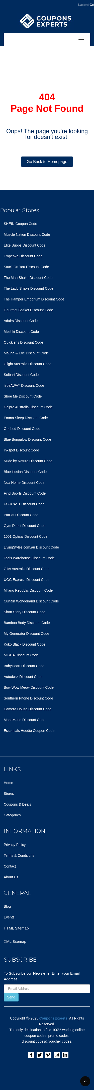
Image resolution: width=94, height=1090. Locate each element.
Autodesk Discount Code (23, 677)
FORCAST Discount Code (24, 504)
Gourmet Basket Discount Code (28, 310)
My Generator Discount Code (26, 634)
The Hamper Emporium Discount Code (34, 299)
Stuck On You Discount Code (26, 267)
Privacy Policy (15, 845)
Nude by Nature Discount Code (28, 461)
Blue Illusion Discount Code (25, 472)
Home (8, 783)
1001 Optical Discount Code (25, 536)
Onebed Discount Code (22, 429)
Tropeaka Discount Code (23, 256)
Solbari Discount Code (21, 375)
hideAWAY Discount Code (24, 385)
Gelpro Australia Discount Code (28, 407)
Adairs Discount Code (21, 321)
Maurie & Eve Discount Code (26, 353)
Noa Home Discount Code (24, 483)
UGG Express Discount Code (26, 580)
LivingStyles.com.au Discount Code (31, 547)
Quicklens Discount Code (23, 342)
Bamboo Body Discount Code (27, 623)
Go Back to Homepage (47, 162)
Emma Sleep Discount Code (26, 418)
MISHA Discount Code (21, 655)
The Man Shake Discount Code (28, 278)
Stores (9, 794)
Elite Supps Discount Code (25, 245)
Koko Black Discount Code (24, 644)
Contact (10, 866)
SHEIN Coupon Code (20, 224)
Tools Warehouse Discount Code (29, 558)
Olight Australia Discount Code (27, 364)
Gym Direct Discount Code (24, 526)
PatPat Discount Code (21, 515)
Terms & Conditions (19, 855)
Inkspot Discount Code (21, 450)
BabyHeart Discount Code (24, 666)
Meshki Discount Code (21, 332)
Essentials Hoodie (18, 731)
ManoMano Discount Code (24, 720)
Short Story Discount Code (24, 612)
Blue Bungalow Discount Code (27, 439)
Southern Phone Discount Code (28, 698)
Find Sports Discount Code (25, 493)
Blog (7, 906)
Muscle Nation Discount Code (27, 234)
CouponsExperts (53, 1018)
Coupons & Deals (17, 804)
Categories (12, 815)
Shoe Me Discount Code (23, 396)
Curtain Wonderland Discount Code (31, 601)
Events (9, 917)
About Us (11, 877)
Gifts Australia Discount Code (26, 569)
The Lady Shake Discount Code (28, 288)
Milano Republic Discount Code (28, 590)
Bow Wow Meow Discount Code (29, 687)
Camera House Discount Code (27, 709)
